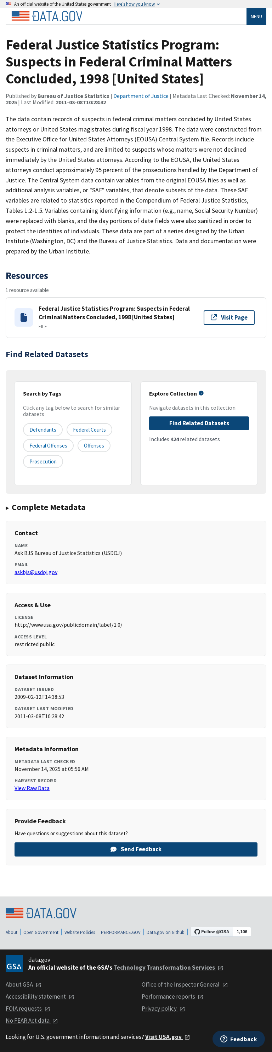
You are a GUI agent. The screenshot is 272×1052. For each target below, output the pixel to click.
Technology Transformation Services (168, 967)
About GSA (23, 984)
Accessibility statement (40, 996)
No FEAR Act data (32, 1020)
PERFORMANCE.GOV (121, 932)
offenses (94, 445)
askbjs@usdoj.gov (36, 571)
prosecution (43, 461)
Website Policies (79, 932)
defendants (42, 429)
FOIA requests (28, 1008)
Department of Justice (141, 95)
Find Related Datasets (199, 423)
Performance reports (173, 996)
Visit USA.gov (167, 1037)
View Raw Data (32, 787)
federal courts (89, 429)
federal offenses (48, 445)
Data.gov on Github (166, 932)
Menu (256, 16)
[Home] (46, 16)
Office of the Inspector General (185, 984)
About (11, 932)
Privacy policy (163, 1008)
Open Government (40, 932)
